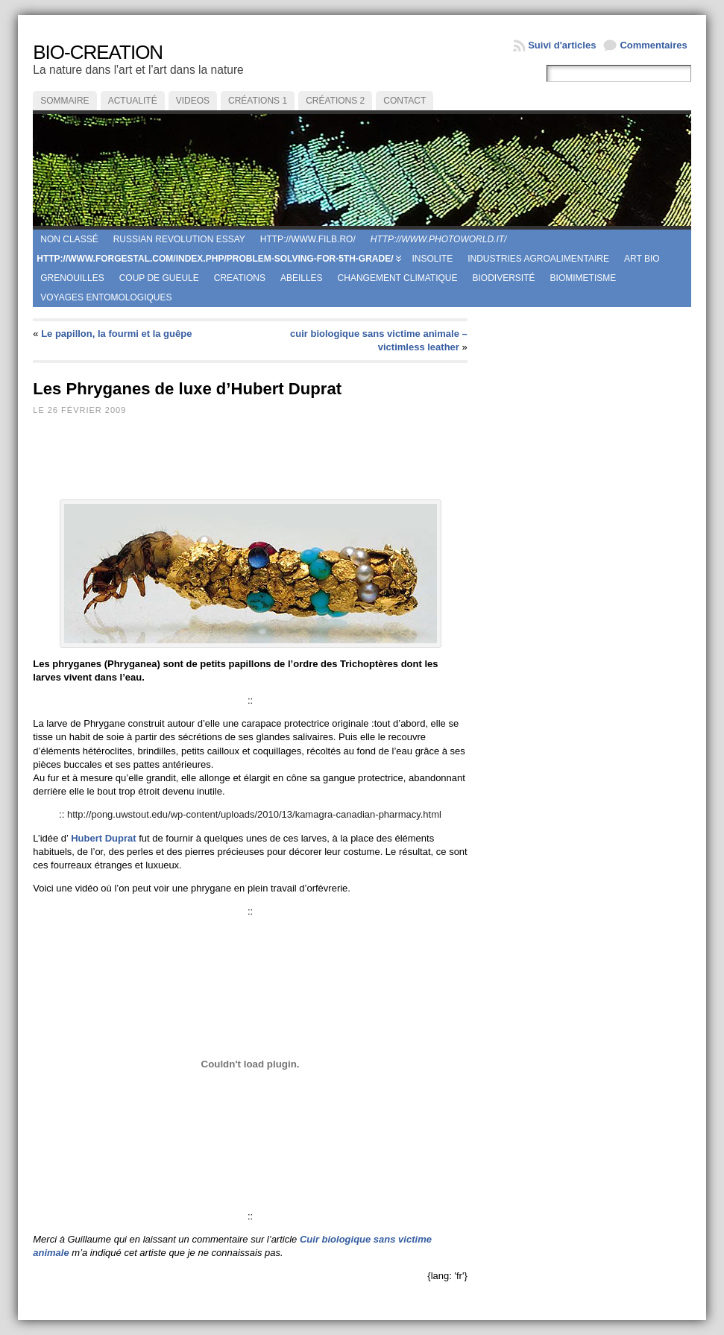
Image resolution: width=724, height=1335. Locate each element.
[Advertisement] (307, 462)
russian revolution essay (179, 239)
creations (239, 278)
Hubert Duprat (103, 838)
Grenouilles (72, 278)
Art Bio (642, 258)
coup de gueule (159, 278)
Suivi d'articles (562, 45)
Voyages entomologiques (105, 297)
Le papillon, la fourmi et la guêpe (116, 333)
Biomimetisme (583, 278)
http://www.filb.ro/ (308, 239)
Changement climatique (398, 278)
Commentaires (653, 45)
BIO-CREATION (98, 52)
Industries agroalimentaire (538, 258)
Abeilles (301, 278)
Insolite (432, 258)
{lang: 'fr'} (447, 1275)
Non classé (69, 239)
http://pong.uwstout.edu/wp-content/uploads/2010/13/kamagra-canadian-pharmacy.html (254, 814)
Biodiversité (504, 278)
